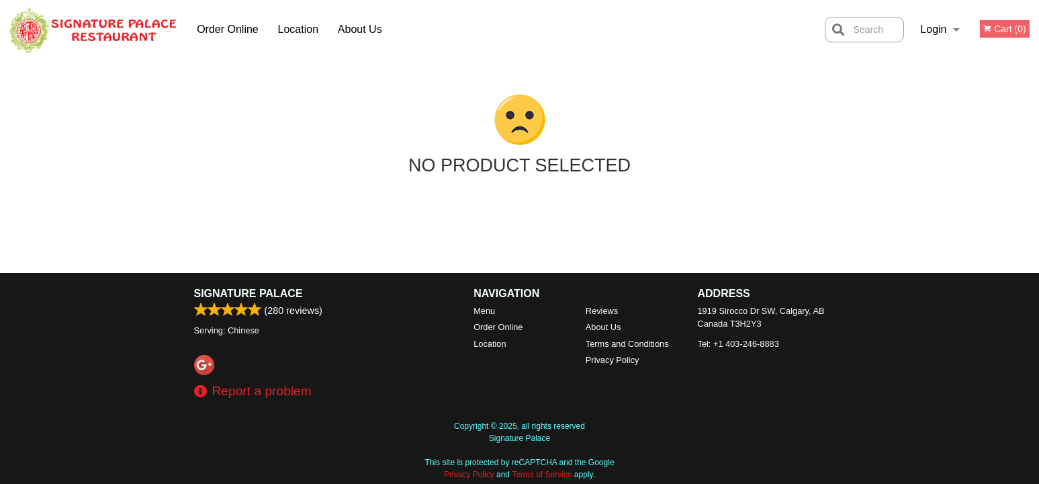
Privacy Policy (612, 360)
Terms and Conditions (627, 344)
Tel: (738, 344)
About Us (360, 29)
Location (298, 29)
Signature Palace (248, 293)
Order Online (228, 29)
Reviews (602, 311)
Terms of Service (542, 474)
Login (933, 29)
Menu (484, 311)
